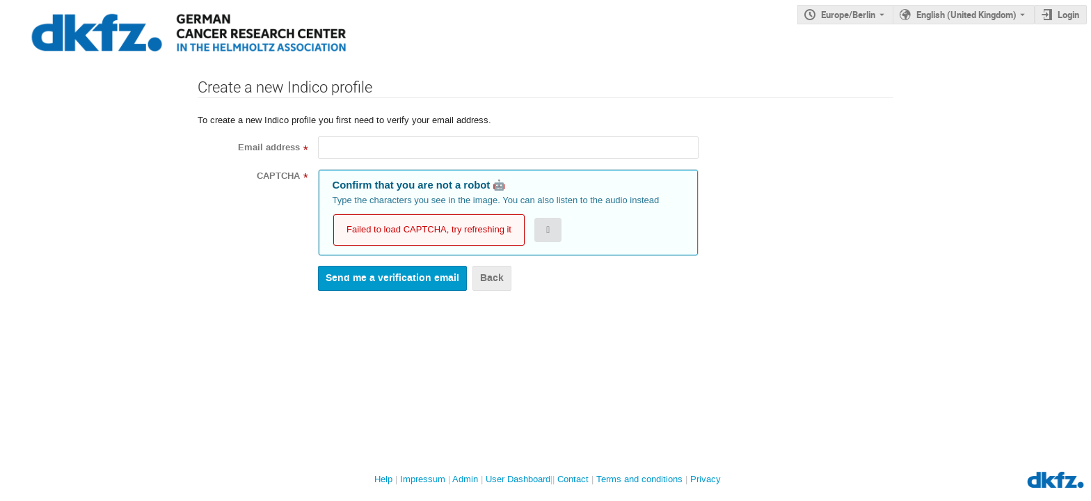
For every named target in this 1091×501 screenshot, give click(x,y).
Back (492, 278)
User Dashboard (518, 479)
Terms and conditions (639, 479)
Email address (269, 147)
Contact (573, 479)
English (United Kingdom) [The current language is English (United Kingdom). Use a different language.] (966, 14)
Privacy (705, 479)
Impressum (422, 479)
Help (383, 479)
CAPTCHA (278, 176)
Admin (465, 479)
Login (1068, 14)
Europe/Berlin (848, 14)
